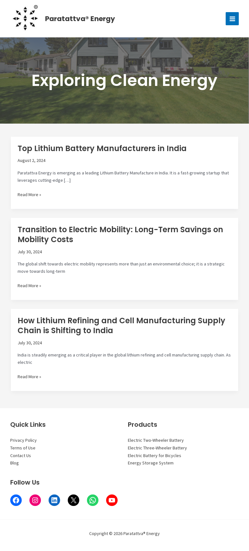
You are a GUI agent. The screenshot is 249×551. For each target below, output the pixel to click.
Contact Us (20, 455)
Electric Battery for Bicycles (154, 455)
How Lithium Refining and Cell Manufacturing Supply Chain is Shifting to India (121, 327)
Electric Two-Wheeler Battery (156, 440)
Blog (14, 463)
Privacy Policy (23, 440)
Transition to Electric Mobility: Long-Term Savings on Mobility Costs (120, 236)
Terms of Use (22, 448)
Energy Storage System (151, 463)
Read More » (29, 196)
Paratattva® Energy (82, 19)
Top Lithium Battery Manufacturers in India (102, 150)
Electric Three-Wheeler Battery (157, 448)
